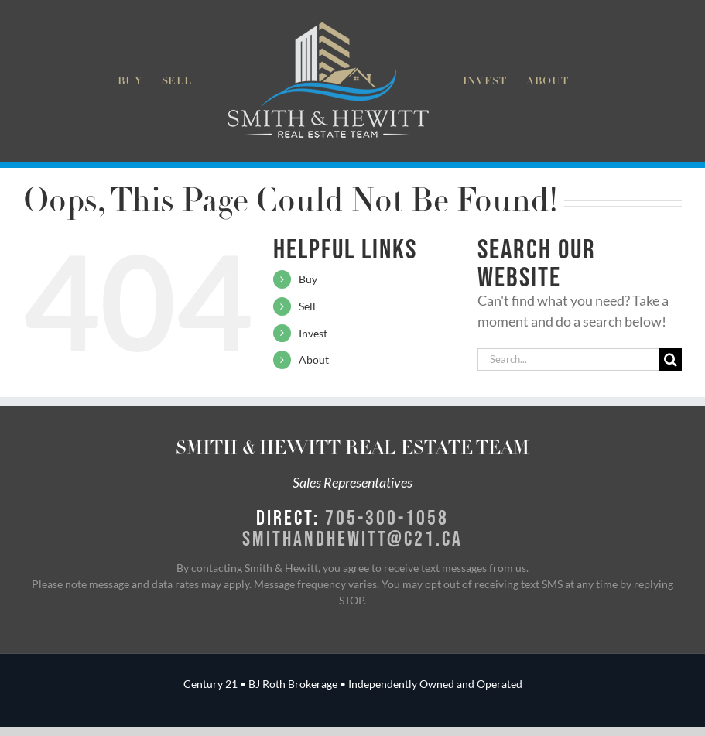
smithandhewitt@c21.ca (352, 537)
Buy (308, 279)
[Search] (670, 359)
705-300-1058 (387, 517)
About (314, 359)
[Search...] (568, 359)
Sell (307, 306)
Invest (313, 333)
